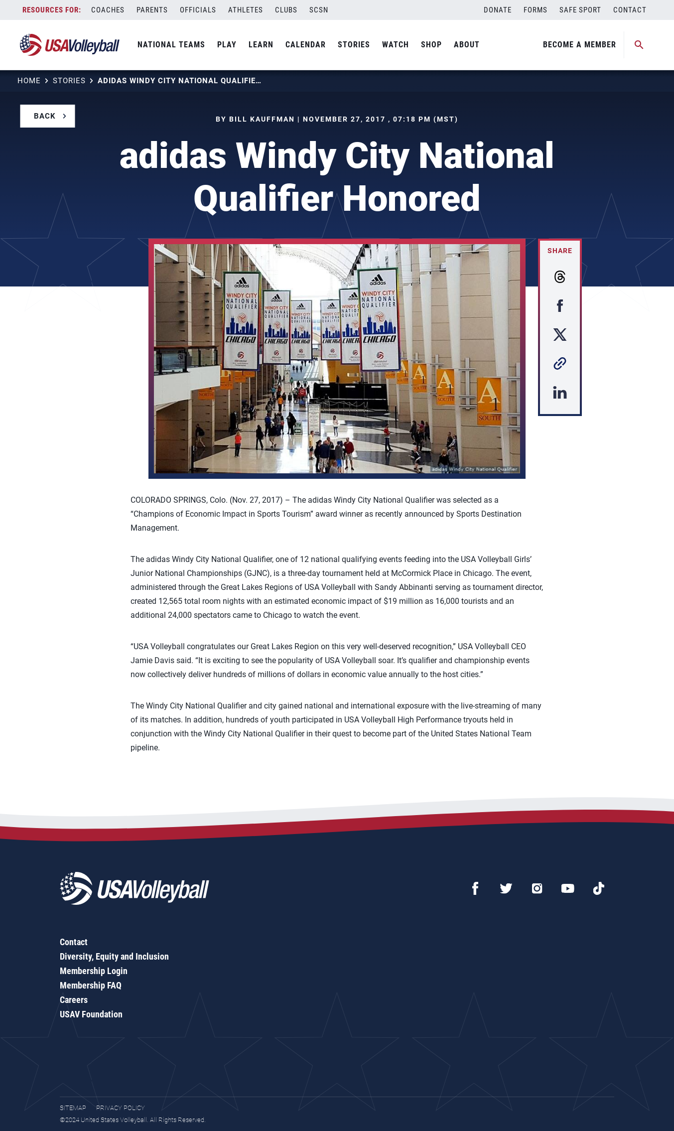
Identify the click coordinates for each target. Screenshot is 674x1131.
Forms (535, 9)
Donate (498, 9)
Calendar (305, 44)
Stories (354, 44)
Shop (431, 44)
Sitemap (73, 1108)
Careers (74, 999)
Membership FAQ (91, 985)
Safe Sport (580, 9)
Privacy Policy (120, 1108)
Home (29, 80)
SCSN (318, 9)
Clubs (286, 9)
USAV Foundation (91, 1014)
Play (227, 44)
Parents (152, 9)
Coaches (108, 9)
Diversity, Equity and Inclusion (114, 956)
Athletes (245, 9)
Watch (395, 44)
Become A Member (579, 44)
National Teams (171, 44)
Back (45, 116)
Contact (630, 9)
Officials (198, 9)
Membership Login (94, 971)
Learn (261, 44)
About (467, 44)
